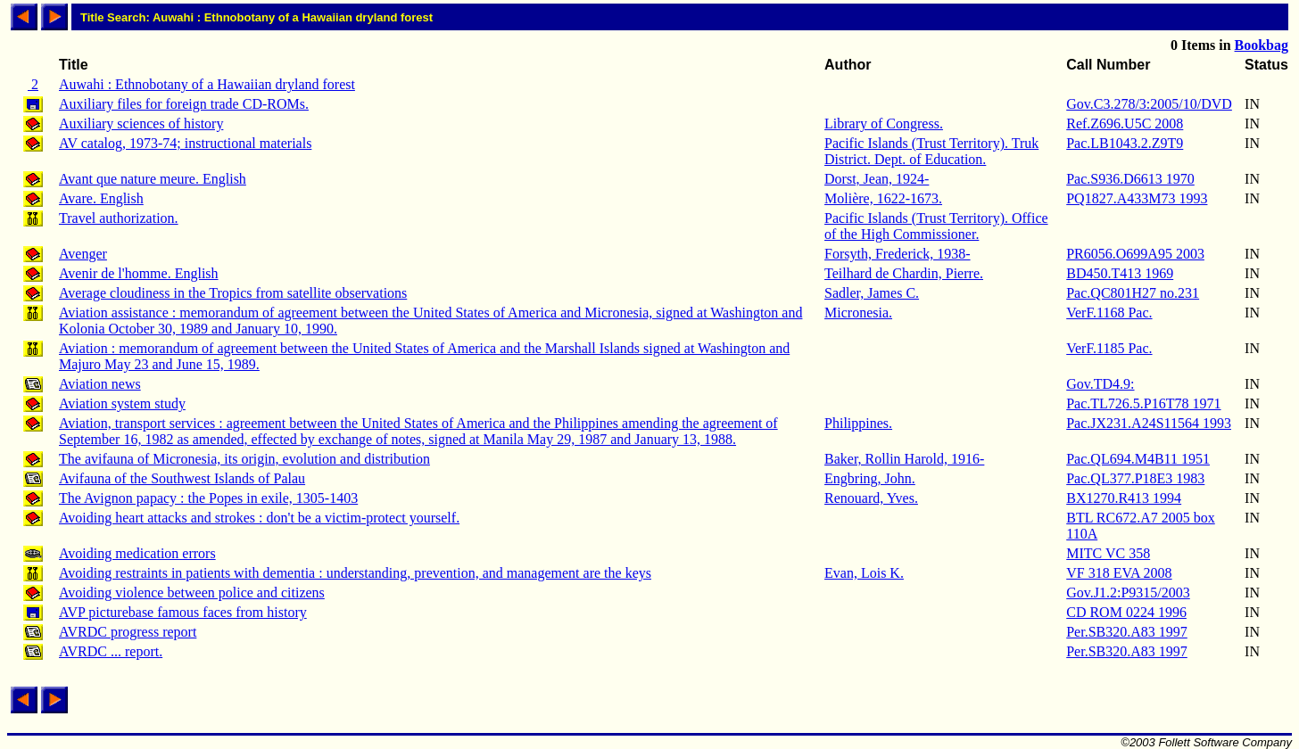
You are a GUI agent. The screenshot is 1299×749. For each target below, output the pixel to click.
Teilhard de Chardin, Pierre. (903, 273)
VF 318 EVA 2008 (1118, 572)
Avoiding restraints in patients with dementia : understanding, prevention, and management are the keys (355, 572)
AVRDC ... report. (110, 651)
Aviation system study (122, 403)
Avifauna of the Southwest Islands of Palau (182, 478)
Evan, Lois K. (864, 572)
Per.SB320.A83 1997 (1126, 631)
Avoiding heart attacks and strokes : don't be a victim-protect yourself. (259, 517)
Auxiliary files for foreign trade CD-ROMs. (184, 103)
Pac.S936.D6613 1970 (1130, 178)
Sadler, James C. (871, 292)
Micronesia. (858, 312)
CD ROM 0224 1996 (1126, 612)
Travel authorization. (118, 218)
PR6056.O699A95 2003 (1135, 253)
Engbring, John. (869, 478)
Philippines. (858, 423)
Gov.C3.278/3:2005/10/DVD (1149, 103)
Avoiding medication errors (137, 553)
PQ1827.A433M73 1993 (1136, 198)
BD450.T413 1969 (1119, 273)
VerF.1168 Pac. (1109, 312)
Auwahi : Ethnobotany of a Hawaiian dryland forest (207, 84)
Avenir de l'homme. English (139, 273)
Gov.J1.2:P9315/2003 (1128, 592)
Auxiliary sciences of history (141, 123)
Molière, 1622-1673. (883, 198)
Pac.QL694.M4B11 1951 (1138, 458)
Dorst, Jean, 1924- (876, 178)
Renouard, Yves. (871, 498)
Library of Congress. (883, 123)
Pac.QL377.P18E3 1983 (1135, 478)
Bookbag (1261, 45)
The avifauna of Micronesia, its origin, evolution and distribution (244, 458)
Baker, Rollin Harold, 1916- (904, 458)
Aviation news (100, 383)
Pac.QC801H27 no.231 (1132, 292)
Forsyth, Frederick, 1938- (897, 253)
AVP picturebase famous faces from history (183, 612)
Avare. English (101, 198)
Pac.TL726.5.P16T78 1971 (1143, 403)
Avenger (83, 253)
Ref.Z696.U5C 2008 (1124, 123)
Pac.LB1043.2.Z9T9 (1124, 143)
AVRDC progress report (127, 631)
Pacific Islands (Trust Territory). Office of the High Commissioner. (936, 226)
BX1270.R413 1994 (1123, 498)
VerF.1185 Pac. (1109, 348)
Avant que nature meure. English (152, 178)
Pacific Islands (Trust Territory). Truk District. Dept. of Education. (931, 151)
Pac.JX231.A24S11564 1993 (1148, 423)
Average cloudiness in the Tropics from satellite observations (233, 292)
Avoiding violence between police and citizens (192, 592)
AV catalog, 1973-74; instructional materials (185, 143)
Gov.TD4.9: (1100, 383)
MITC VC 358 (1108, 553)
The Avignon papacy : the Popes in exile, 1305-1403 (208, 498)
